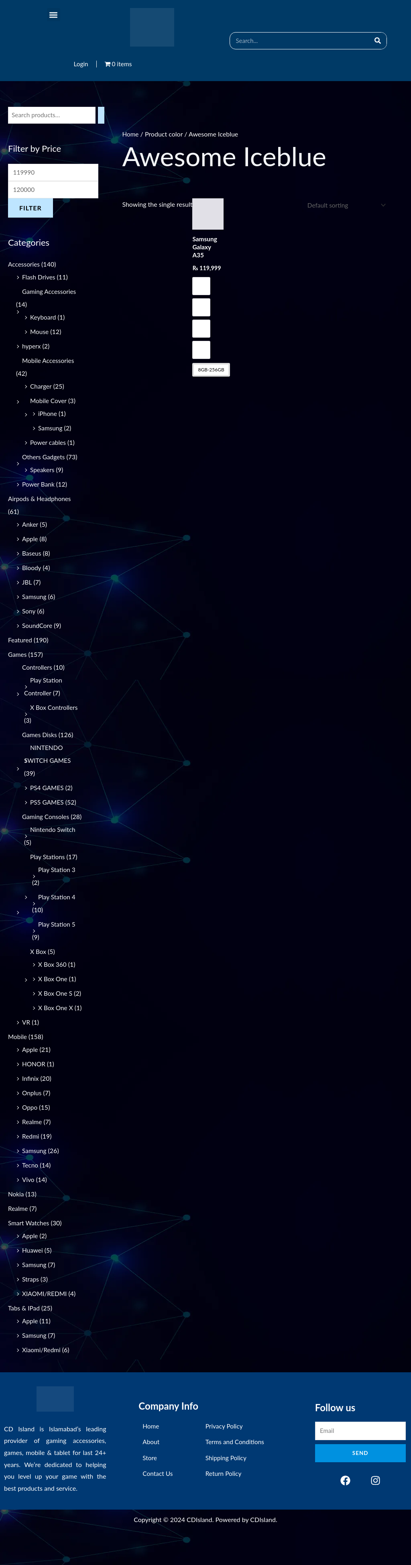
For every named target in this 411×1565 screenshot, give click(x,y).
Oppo (30, 1134)
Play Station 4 (57, 911)
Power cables (48, 444)
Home (130, 134)
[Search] (378, 41)
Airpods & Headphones (40, 500)
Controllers (37, 668)
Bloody (32, 569)
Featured (20, 641)
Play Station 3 (57, 884)
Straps (31, 1306)
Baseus (32, 554)
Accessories (24, 265)
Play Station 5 (57, 938)
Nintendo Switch (53, 844)
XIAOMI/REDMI (45, 1321)
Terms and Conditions (236, 1470)
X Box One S (55, 1007)
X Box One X (56, 1022)
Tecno (30, 1192)
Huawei (33, 1277)
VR (26, 1049)
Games (17, 656)
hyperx (31, 347)
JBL (27, 583)
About (151, 1470)
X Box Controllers (54, 709)
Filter (30, 210)
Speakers (42, 471)
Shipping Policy (227, 1485)
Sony (29, 612)
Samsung (50, 429)
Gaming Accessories (50, 293)
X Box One (53, 993)
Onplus (32, 1120)
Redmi (31, 1163)
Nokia (16, 1221)
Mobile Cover (49, 402)
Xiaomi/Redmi (42, 1377)
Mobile (18, 1064)
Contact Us (158, 1500)
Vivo (28, 1206)
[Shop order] (343, 205)
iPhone (48, 415)
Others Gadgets (44, 458)
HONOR (34, 1091)
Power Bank (39, 485)
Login (80, 63)
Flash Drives (39, 278)
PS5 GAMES (47, 803)
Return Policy (224, 1500)
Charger (41, 387)
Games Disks (40, 736)
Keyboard (43, 318)
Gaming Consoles (46, 818)
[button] (53, 14)
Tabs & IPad (24, 1335)
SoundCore (37, 627)
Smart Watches (29, 1250)
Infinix (30, 1105)
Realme (32, 1149)
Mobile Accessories (49, 362)
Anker (30, 526)
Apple (30, 540)
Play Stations (48, 871)
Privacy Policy (225, 1455)
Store (149, 1485)
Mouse (39, 333)
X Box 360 (52, 978)
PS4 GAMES (47, 789)
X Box (38, 966)
